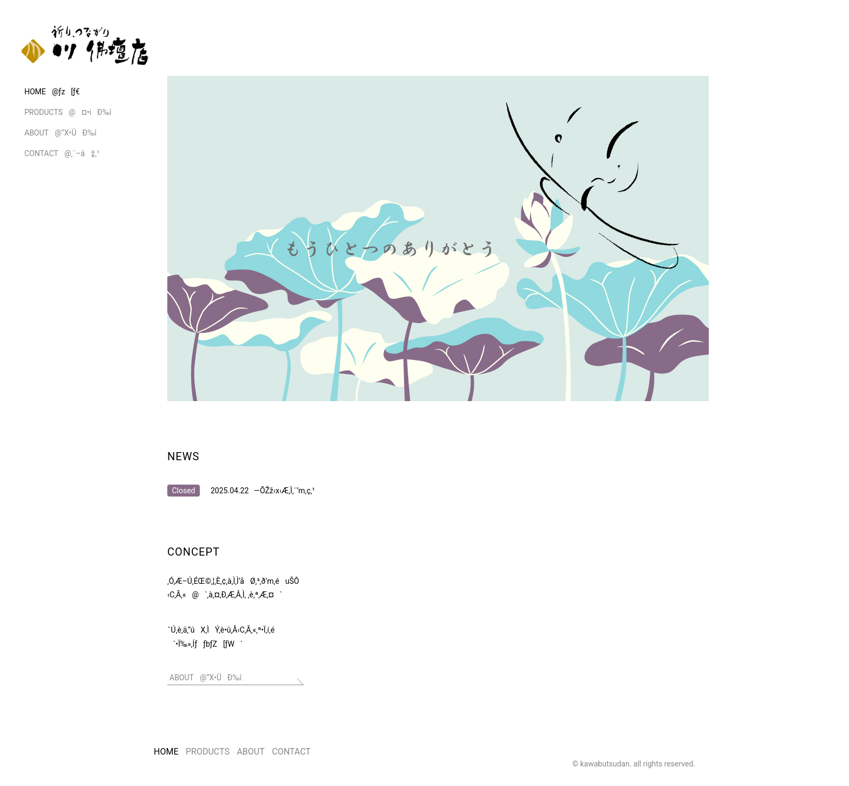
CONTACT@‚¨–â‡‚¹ (62, 153)
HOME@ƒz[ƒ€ (52, 91)
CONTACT (291, 751)
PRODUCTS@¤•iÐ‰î (68, 112)
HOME (166, 751)
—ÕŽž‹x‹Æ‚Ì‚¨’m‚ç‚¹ (284, 490)
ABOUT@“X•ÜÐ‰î (60, 132)
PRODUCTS (208, 751)
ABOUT (250, 751)
